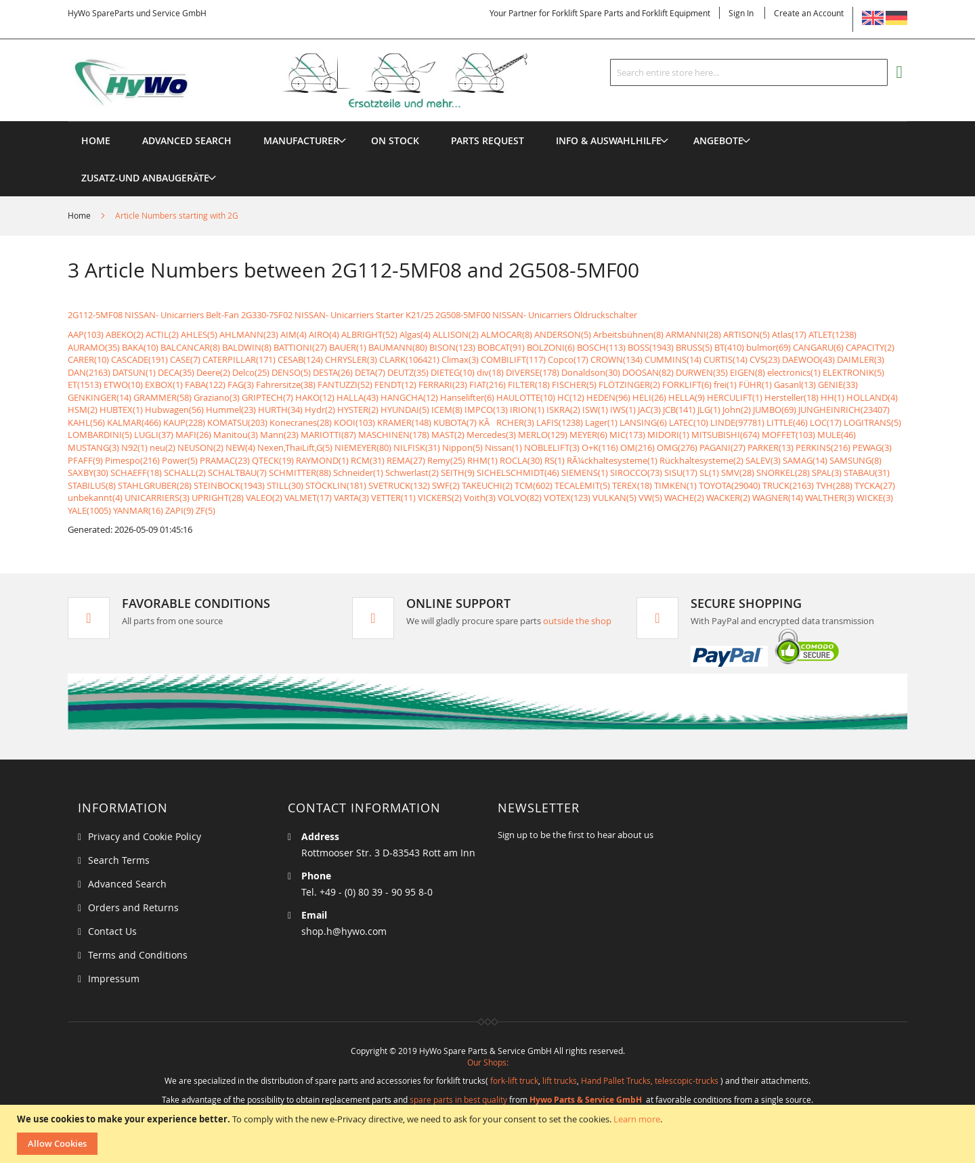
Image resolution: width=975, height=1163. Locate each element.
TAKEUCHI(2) (487, 485)
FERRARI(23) (442, 384)
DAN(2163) (89, 372)
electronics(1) (794, 372)
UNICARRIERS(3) (157, 497)
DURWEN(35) (702, 372)
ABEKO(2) (125, 334)
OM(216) (637, 447)
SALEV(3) (763, 460)
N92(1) (134, 447)
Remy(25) (446, 460)
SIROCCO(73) (636, 472)
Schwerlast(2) (412, 472)
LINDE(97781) (737, 422)
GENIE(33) (838, 384)
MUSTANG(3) (93, 447)
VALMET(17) (308, 497)
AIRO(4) (324, 334)
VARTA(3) (351, 497)
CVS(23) (765, 359)
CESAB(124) (300, 359)
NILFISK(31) (416, 447)
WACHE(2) (684, 497)
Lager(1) (601, 422)
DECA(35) (176, 372)
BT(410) (729, 347)
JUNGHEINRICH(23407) (844, 409)
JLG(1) (708, 409)
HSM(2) (83, 409)
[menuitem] (301, 140)
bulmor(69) (768, 347)
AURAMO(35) (94, 347)
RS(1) (554, 460)
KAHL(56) (86, 422)
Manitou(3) (235, 435)
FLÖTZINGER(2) (629, 384)
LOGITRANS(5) (872, 422)
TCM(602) (533, 485)
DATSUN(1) (134, 372)
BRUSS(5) (694, 347)
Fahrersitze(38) (286, 384)
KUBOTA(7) (455, 422)
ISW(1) (595, 409)
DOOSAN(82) (648, 372)
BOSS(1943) (651, 347)
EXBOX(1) (164, 384)
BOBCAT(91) (501, 347)
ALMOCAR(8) (506, 334)
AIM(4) (293, 334)
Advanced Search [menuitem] (187, 140)
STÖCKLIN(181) (335, 485)
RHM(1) (482, 460)
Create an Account (809, 12)
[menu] (487, 121)
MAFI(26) (193, 435)
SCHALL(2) (185, 472)
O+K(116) (600, 447)
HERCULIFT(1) (734, 397)
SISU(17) (680, 472)
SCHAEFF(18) (136, 472)
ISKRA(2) (563, 409)
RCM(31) (368, 460)
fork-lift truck (514, 1080)
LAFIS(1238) (559, 422)
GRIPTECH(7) (267, 397)
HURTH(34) (280, 409)
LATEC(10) (688, 422)
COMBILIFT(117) (513, 359)
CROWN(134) (616, 359)
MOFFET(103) (788, 435)
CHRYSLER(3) (351, 359)
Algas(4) (415, 334)
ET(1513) (85, 384)
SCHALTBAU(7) (237, 472)
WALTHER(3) (829, 497)
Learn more (636, 1119)
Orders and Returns (133, 907)
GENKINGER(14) (99, 397)
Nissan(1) (503, 447)
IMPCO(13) (486, 409)
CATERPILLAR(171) (239, 359)
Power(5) (180, 460)
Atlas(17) (789, 334)
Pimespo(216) (132, 460)
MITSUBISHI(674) (725, 435)
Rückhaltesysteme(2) (701, 460)
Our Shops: (487, 1062)
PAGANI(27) (722, 447)
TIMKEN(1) (675, 485)
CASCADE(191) (139, 359)
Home (80, 215)
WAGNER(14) (777, 497)
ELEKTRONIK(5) (853, 372)
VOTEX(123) (567, 497)
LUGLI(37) (153, 435)
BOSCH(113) (601, 347)
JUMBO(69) (774, 409)
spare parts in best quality (458, 1099)
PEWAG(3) (872, 447)
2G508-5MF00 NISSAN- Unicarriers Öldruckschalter (536, 315)
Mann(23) (279, 435)
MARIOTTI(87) (328, 435)
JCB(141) (679, 409)
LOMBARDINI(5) (100, 435)
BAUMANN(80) (397, 347)
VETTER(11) (393, 497)
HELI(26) (649, 397)
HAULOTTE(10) (525, 397)
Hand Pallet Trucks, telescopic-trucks (649, 1080)
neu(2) (162, 447)
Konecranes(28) (300, 422)
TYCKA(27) (874, 485)
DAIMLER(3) (860, 359)
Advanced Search (127, 883)
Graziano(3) (217, 397)
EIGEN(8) (747, 372)
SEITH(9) (458, 472)
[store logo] (319, 80)
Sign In (741, 12)
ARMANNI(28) (693, 334)
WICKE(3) (875, 497)
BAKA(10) (140, 347)
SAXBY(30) (88, 472)
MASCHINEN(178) (393, 435)
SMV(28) (737, 472)
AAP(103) (86, 334)
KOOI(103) (354, 422)
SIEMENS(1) (584, 472)
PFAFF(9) (85, 460)
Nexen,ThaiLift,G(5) (294, 447)
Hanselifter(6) (467, 397)
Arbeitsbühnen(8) (628, 334)
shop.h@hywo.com (344, 931)
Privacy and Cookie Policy (144, 836)
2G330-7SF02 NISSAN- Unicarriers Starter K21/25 (337, 315)
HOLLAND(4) (872, 397)
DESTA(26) (333, 372)
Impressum (113, 978)
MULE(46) (836, 435)
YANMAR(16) (138, 510)
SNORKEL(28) (783, 472)
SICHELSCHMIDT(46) (518, 472)
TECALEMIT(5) (582, 485)
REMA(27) (406, 460)
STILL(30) (285, 485)
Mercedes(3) (491, 435)
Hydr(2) (320, 409)
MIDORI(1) (668, 435)
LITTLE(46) (787, 422)
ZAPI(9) (179, 510)
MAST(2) (447, 435)
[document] (489, 1134)
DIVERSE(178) (532, 372)
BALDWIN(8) (247, 347)
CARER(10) (88, 359)
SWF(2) (446, 485)
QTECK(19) (273, 460)
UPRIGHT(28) (218, 497)
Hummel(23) (231, 409)
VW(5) (650, 497)
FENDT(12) (395, 384)
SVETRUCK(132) (399, 485)
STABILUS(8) (92, 485)
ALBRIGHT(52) (369, 334)
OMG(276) (677, 447)
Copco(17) (568, 359)
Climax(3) (460, 359)
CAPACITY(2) (870, 347)
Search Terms (119, 860)
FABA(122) (205, 384)
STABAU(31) (867, 472)
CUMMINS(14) (673, 359)
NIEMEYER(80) (362, 447)
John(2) (736, 409)
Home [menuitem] (95, 140)
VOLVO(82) (520, 497)
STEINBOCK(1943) (229, 485)
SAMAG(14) (805, 460)
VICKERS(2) (440, 497)
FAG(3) (241, 384)
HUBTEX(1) (121, 409)
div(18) (490, 372)
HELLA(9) (686, 397)
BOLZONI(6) (551, 347)
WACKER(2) (728, 497)
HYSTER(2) (357, 409)
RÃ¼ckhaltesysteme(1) (612, 460)
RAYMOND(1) (322, 460)
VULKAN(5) (614, 497)
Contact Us (112, 931)
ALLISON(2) (456, 334)
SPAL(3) (827, 472)
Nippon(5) (462, 447)
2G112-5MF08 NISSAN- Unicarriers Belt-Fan (153, 315)
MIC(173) (627, 435)
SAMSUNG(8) (855, 460)
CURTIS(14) (725, 359)
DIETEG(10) (453, 372)
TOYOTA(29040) (729, 485)
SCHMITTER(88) (300, 472)
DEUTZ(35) (408, 372)
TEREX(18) (632, 485)
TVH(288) (834, 485)
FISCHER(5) (574, 384)
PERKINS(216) (823, 447)
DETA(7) (370, 372)
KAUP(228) (184, 422)
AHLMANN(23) (248, 334)
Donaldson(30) (590, 372)
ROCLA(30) (521, 460)
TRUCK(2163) (788, 485)
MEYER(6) (588, 435)
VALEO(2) (264, 497)
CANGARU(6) (818, 347)
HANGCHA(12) (409, 397)
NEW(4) (240, 447)
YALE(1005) (89, 510)
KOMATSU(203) (237, 422)
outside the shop (577, 621)
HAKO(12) (314, 397)
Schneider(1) (358, 472)
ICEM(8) (446, 409)
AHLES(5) (199, 334)
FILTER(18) (529, 384)
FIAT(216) (487, 384)
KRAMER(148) (404, 422)
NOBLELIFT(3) (552, 447)
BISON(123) (452, 347)
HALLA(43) (357, 397)
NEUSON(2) (200, 447)
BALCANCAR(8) (190, 347)
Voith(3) (480, 497)
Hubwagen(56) (174, 409)
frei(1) (725, 384)
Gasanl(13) (795, 384)
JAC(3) (649, 409)
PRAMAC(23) (225, 460)
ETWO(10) (123, 384)
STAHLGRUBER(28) (155, 485)
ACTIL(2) (162, 334)
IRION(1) (527, 409)
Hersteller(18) (791, 397)
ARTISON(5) (746, 334)
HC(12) (570, 397)
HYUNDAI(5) (405, 409)
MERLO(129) (542, 435)
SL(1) (709, 472)
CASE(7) (185, 359)
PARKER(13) (771, 447)
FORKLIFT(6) (687, 384)
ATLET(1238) (832, 334)
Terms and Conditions (138, 954)
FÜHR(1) (755, 384)
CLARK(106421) (409, 359)
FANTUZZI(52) (345, 384)
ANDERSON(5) (562, 334)
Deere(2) (213, 372)
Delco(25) (250, 372)
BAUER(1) (347, 347)
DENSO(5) (291, 372)
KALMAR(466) (134, 422)
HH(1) (832, 397)
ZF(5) (205, 510)
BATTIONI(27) (300, 347)
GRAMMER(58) (162, 397)
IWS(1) (623, 409)
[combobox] (749, 72)
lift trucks (559, 1080)
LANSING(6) (643, 422)
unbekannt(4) (95, 497)
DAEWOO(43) (808, 359)
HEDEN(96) (608, 397)
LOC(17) (826, 422)
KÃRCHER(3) (506, 422)
